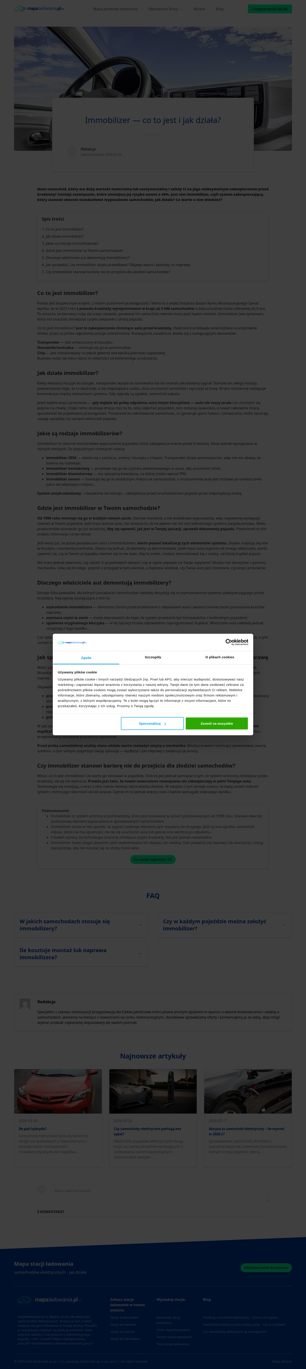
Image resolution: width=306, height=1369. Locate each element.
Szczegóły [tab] (153, 657)
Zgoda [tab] (86, 657)
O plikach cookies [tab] (219, 657)
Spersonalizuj (152, 723)
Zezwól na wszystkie (216, 723)
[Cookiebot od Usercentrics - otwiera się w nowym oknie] (228, 642)
